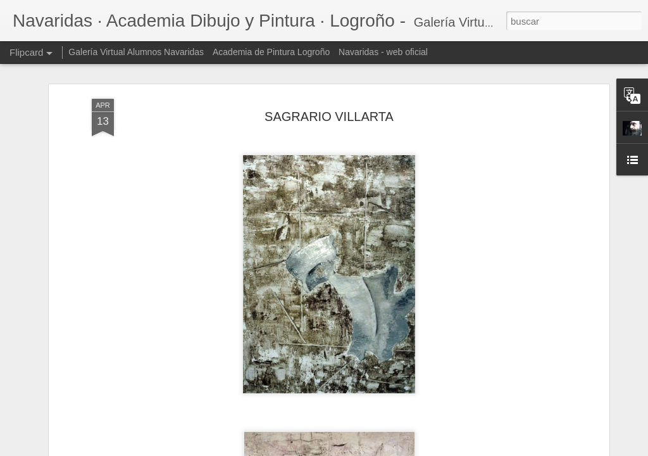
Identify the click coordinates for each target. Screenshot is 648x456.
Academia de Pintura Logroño (271, 52)
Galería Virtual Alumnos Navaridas (136, 52)
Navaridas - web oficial (383, 52)
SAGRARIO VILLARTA (329, 117)
